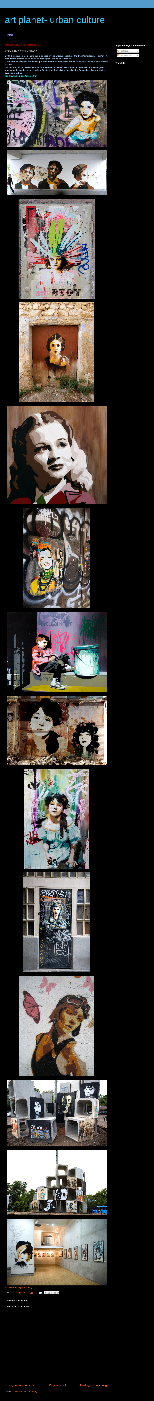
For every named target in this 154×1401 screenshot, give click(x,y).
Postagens (123, 51)
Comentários (124, 55)
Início (10, 35)
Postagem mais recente (20, 1385)
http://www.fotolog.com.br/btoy (18, 1287)
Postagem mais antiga (94, 1385)
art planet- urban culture (55, 20)
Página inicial (57, 1385)
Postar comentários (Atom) (25, 1391)
